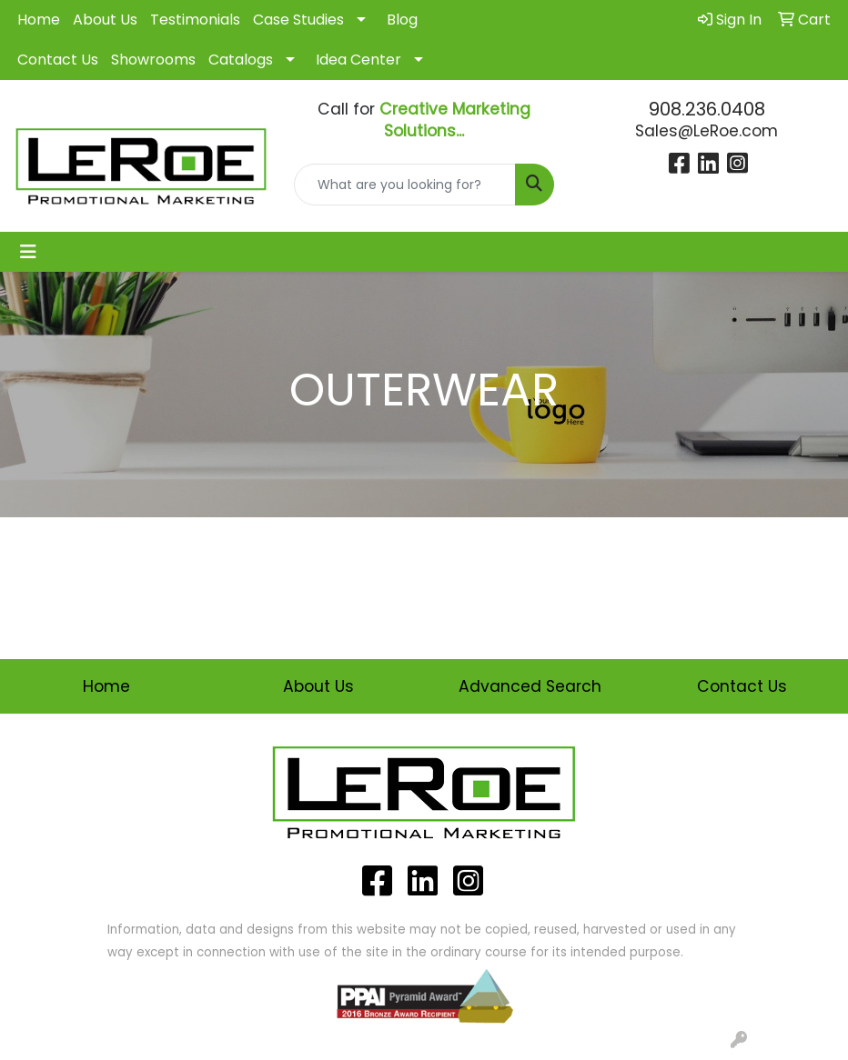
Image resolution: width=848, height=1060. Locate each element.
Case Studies (298, 19)
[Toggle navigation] (28, 252)
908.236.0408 (707, 109)
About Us (105, 19)
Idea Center (358, 59)
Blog (402, 19)
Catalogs (240, 59)
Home (38, 19)
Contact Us (57, 59)
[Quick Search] (405, 184)
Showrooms (153, 59)
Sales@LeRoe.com (706, 131)
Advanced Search (530, 686)
